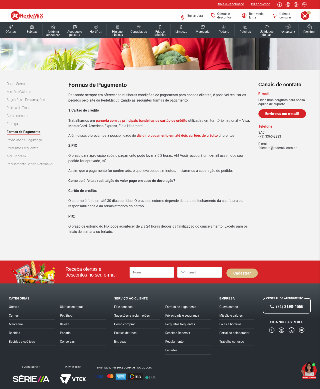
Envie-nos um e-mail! (282, 114)
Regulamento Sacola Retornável (30, 164)
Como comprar (17, 116)
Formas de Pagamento (23, 132)
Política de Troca (18, 108)
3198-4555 (289, 306)
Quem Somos (16, 84)
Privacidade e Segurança (24, 140)
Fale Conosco (260, 4)
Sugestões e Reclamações (26, 100)
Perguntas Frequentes (22, 148)
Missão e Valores (19, 92)
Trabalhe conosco (231, 4)
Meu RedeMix (16, 156)
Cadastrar (242, 273)
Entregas (13, 124)
